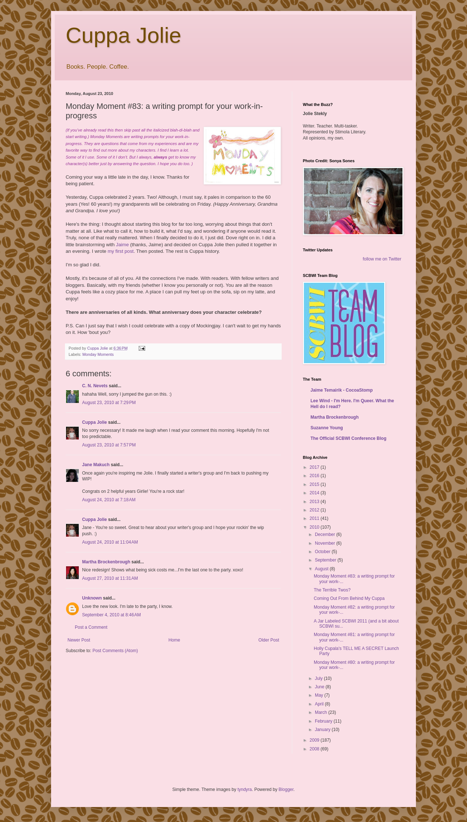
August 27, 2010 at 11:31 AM (110, 578)
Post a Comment (91, 627)
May (319, 695)
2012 (315, 510)
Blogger (286, 789)
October (323, 551)
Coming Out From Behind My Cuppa (349, 598)
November (325, 543)
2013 (315, 501)
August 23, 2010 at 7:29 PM (109, 402)
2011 (315, 518)
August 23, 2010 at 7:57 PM (109, 445)
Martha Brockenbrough (106, 561)
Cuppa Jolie (123, 35)
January (323, 729)
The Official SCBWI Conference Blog (348, 438)
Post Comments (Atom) (115, 650)
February (324, 721)
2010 (315, 527)
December (325, 534)
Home (174, 640)
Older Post (268, 640)
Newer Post (78, 640)
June (320, 686)
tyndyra (245, 789)
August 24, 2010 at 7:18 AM (108, 499)
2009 (315, 740)
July (319, 678)
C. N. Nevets (95, 385)
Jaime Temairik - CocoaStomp (341, 390)
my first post (121, 251)
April (320, 704)
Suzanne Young (326, 427)
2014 (315, 492)
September (326, 560)
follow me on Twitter (382, 259)
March (321, 712)
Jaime (122, 244)
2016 (315, 475)
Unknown (92, 598)
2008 (315, 748)
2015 (315, 484)
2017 (315, 467)
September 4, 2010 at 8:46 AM (111, 614)
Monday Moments (98, 354)
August (322, 568)
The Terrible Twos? (332, 590)
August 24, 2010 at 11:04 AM (110, 542)
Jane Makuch (95, 464)
